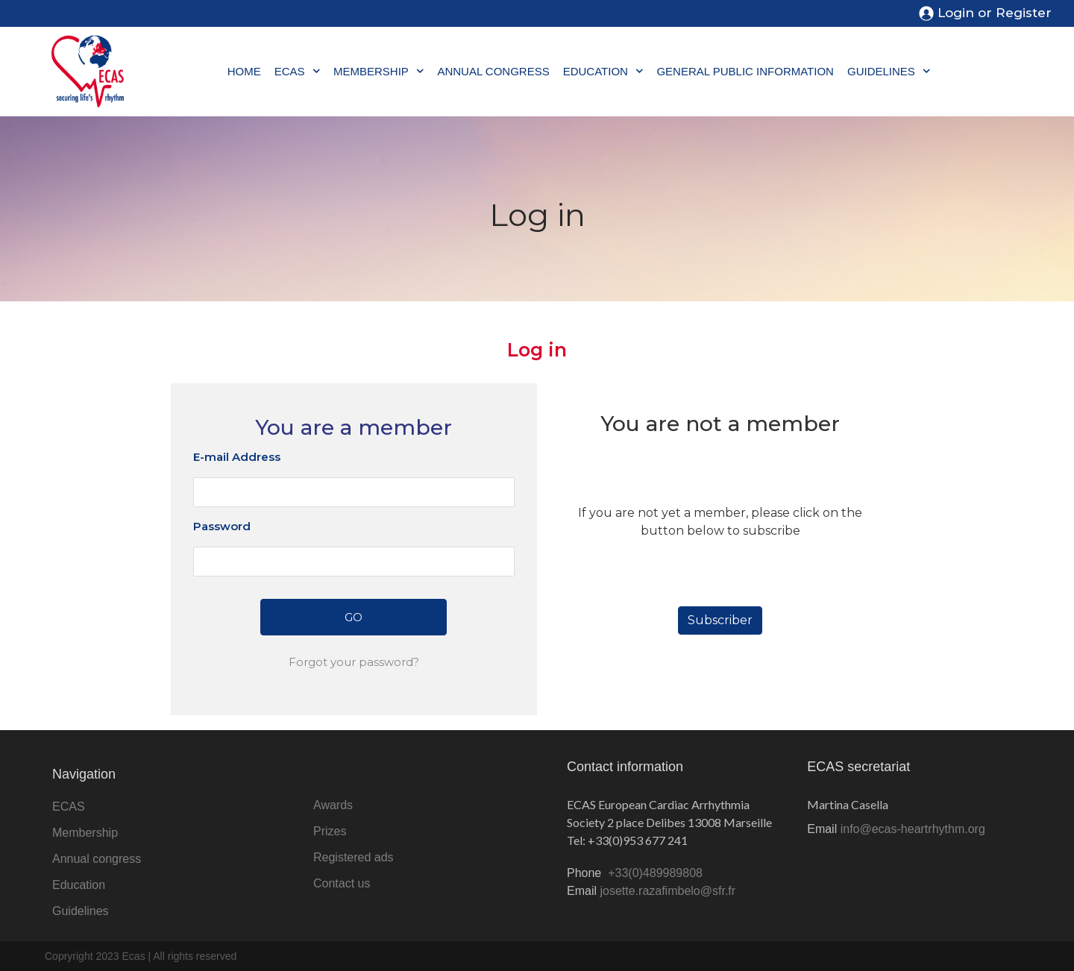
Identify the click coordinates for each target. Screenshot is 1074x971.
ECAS (297, 71)
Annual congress (493, 71)
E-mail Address (236, 457)
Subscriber (720, 620)
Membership (378, 71)
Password (222, 526)
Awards (333, 805)
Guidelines (888, 71)
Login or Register (995, 12)
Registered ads (353, 857)
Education (603, 71)
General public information (745, 71)
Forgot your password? (354, 662)
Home (244, 71)
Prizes (329, 831)
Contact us (341, 883)
